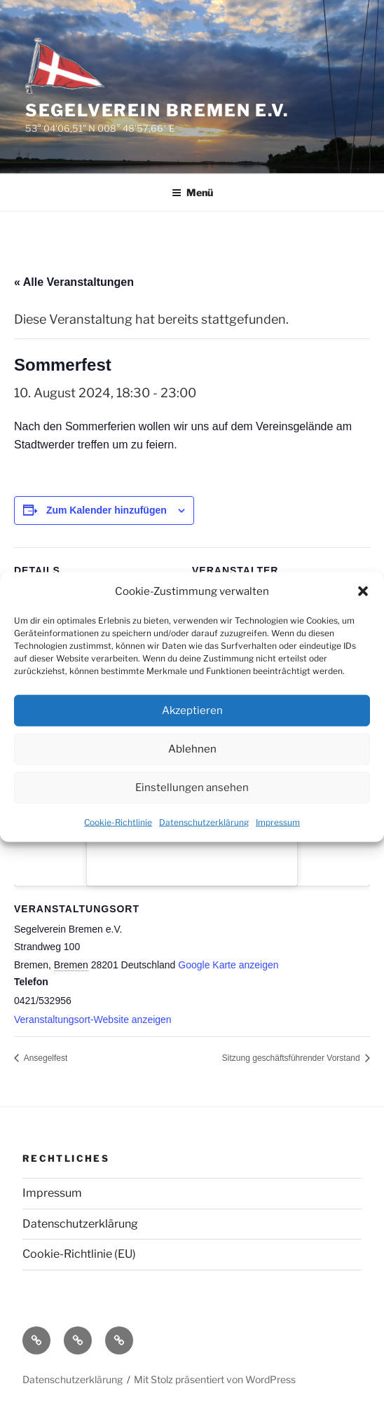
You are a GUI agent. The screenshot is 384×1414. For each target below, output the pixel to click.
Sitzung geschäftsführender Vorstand (292, 1058)
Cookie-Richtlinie (118, 822)
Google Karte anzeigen (228, 964)
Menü (192, 192)
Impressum (278, 822)
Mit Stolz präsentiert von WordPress (215, 1379)
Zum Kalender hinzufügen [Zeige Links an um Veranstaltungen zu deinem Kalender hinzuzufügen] (106, 510)
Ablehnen (192, 749)
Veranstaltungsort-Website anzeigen (93, 1019)
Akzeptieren (192, 710)
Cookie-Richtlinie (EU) (79, 1254)
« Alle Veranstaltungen (74, 282)
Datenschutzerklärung (204, 822)
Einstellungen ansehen (192, 787)
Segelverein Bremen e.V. (157, 110)
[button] (363, 591)
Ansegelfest (44, 1058)
